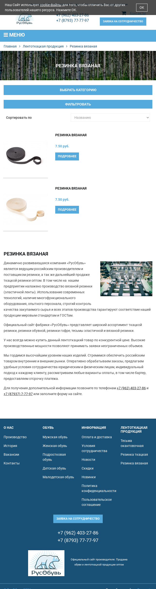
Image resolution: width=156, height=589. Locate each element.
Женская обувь (55, 446)
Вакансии (11, 454)
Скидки (88, 468)
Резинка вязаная (70, 135)
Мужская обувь (55, 437)
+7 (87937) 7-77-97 (18, 394)
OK (142, 7)
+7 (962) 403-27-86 (72, 15)
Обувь (48, 428)
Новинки (89, 477)
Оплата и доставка (97, 437)
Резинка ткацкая (134, 454)
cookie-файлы (51, 5)
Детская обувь (54, 468)
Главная (10, 46)
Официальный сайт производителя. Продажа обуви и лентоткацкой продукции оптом (99, 562)
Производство (15, 437)
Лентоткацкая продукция (43, 46)
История (10, 446)
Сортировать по (19, 117)
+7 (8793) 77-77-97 (72, 20)
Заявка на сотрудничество (123, 21)
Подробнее (67, 156)
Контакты (12, 463)
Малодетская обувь (58, 477)
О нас (9, 428)
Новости (88, 460)
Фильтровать (78, 104)
